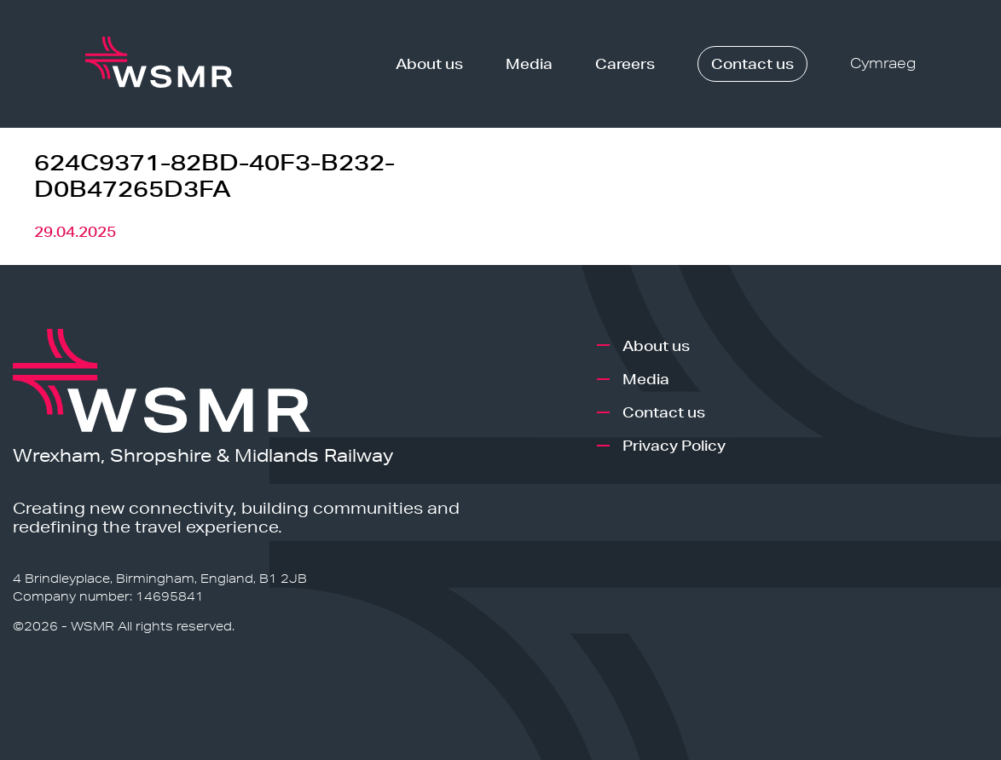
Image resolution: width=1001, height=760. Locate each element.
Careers (625, 63)
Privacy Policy (674, 445)
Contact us (752, 63)
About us (429, 63)
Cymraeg (883, 63)
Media (529, 63)
